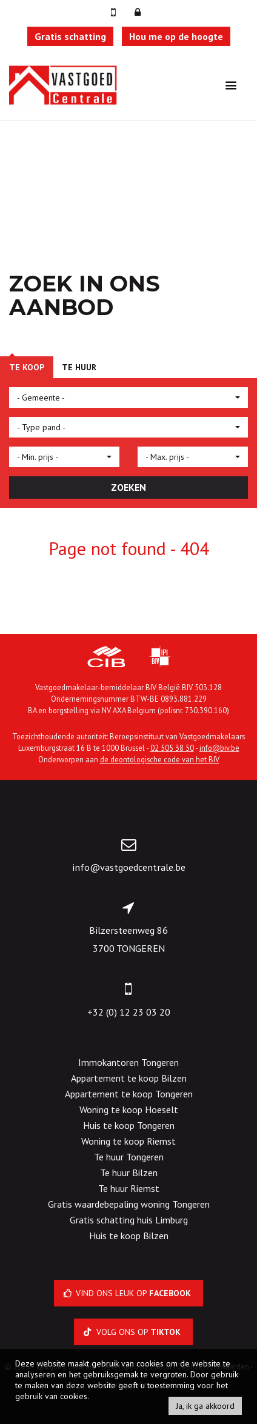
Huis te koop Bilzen (129, 1235)
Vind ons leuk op (129, 1293)
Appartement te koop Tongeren (129, 1094)
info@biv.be (219, 748)
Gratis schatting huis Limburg (129, 1220)
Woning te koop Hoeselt (128, 1109)
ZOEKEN (128, 487)
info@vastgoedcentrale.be (128, 867)
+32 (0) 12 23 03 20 (128, 1012)
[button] (128, 397)
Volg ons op (133, 1331)
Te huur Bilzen (129, 1172)
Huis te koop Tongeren (129, 1125)
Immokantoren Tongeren (128, 1062)
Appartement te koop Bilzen (129, 1078)
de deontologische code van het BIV (159, 759)
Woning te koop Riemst (128, 1141)
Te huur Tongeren (129, 1157)
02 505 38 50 (172, 748)
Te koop (26, 367)
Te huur (79, 367)
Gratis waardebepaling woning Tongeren (129, 1204)
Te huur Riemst (128, 1188)
